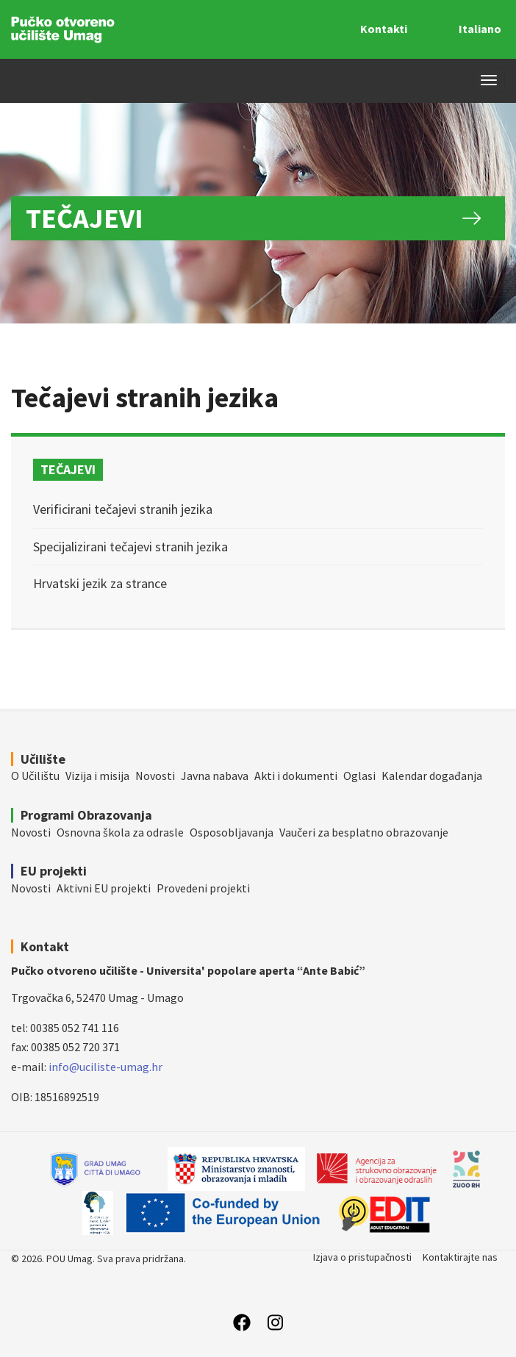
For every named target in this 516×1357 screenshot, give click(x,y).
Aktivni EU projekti (104, 888)
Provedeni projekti (203, 888)
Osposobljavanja (231, 832)
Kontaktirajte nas (460, 1257)
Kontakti (383, 28)
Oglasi (359, 775)
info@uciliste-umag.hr (105, 1066)
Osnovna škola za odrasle (120, 832)
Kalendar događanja (431, 775)
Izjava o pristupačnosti (362, 1257)
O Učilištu (35, 775)
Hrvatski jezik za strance (100, 583)
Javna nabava (214, 775)
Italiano (480, 28)
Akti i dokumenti (295, 775)
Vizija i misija (97, 775)
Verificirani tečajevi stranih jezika (122, 509)
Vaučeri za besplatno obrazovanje (363, 832)
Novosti (155, 775)
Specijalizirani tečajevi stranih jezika (130, 546)
